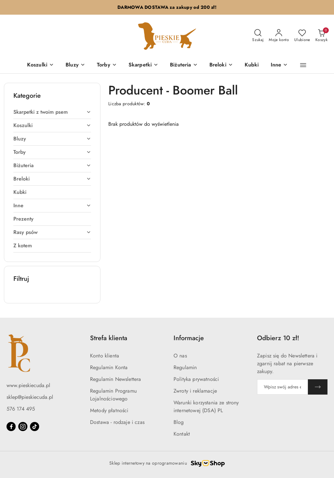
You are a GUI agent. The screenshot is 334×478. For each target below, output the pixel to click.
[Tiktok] (34, 426)
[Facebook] (11, 426)
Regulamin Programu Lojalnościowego (113, 394)
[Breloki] (221, 65)
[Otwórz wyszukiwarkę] (258, 36)
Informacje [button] (189, 338)
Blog (179, 422)
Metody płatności (109, 410)
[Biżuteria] (183, 65)
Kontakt (182, 434)
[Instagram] (22, 426)
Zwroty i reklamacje (195, 391)
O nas (180, 355)
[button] (303, 65)
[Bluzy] (75, 65)
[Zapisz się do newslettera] (282, 387)
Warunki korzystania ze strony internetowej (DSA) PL (206, 406)
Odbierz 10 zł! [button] (278, 338)
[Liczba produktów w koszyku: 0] (321, 36)
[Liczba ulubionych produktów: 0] (302, 36)
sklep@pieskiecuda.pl (30, 397)
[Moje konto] (279, 36)
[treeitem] (52, 112)
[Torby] (106, 65)
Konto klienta (104, 355)
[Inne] (279, 65)
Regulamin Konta (109, 367)
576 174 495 (21, 409)
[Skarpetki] (143, 65)
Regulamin (185, 367)
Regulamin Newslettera (115, 379)
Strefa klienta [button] (108, 338)
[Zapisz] (317, 387)
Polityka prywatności (196, 379)
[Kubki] (252, 65)
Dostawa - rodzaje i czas (117, 422)
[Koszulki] (40, 65)
